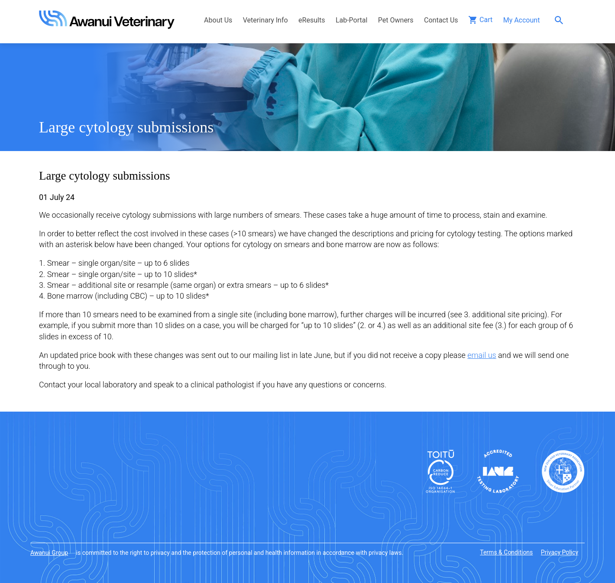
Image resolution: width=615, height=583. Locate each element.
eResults (311, 20)
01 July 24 (56, 197)
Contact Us (441, 20)
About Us (218, 20)
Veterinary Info (265, 20)
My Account (521, 20)
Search (561, 20)
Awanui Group (49, 552)
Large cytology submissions (126, 127)
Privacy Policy (559, 552)
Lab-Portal (351, 20)
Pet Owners (396, 20)
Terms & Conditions (506, 552)
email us (481, 355)
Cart (485, 20)
